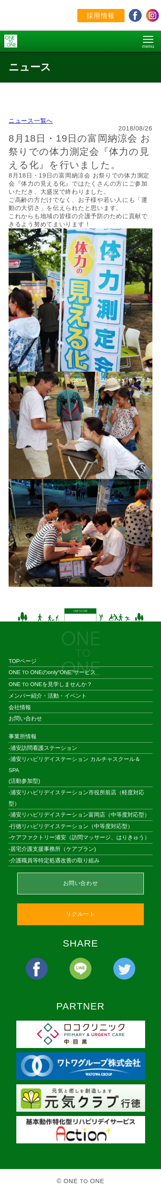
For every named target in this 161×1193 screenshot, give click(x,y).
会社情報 (20, 707)
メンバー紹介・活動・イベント (48, 696)
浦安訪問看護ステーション (43, 748)
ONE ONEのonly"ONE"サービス (52, 672)
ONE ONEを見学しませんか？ (50, 684)
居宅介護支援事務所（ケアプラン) (53, 849)
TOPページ (22, 661)
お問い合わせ (25, 718)
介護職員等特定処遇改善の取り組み (55, 860)
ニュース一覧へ (31, 120)
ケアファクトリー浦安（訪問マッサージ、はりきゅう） (80, 837)
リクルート (80, 914)
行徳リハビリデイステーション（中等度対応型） (71, 826)
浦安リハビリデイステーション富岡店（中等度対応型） (80, 814)
